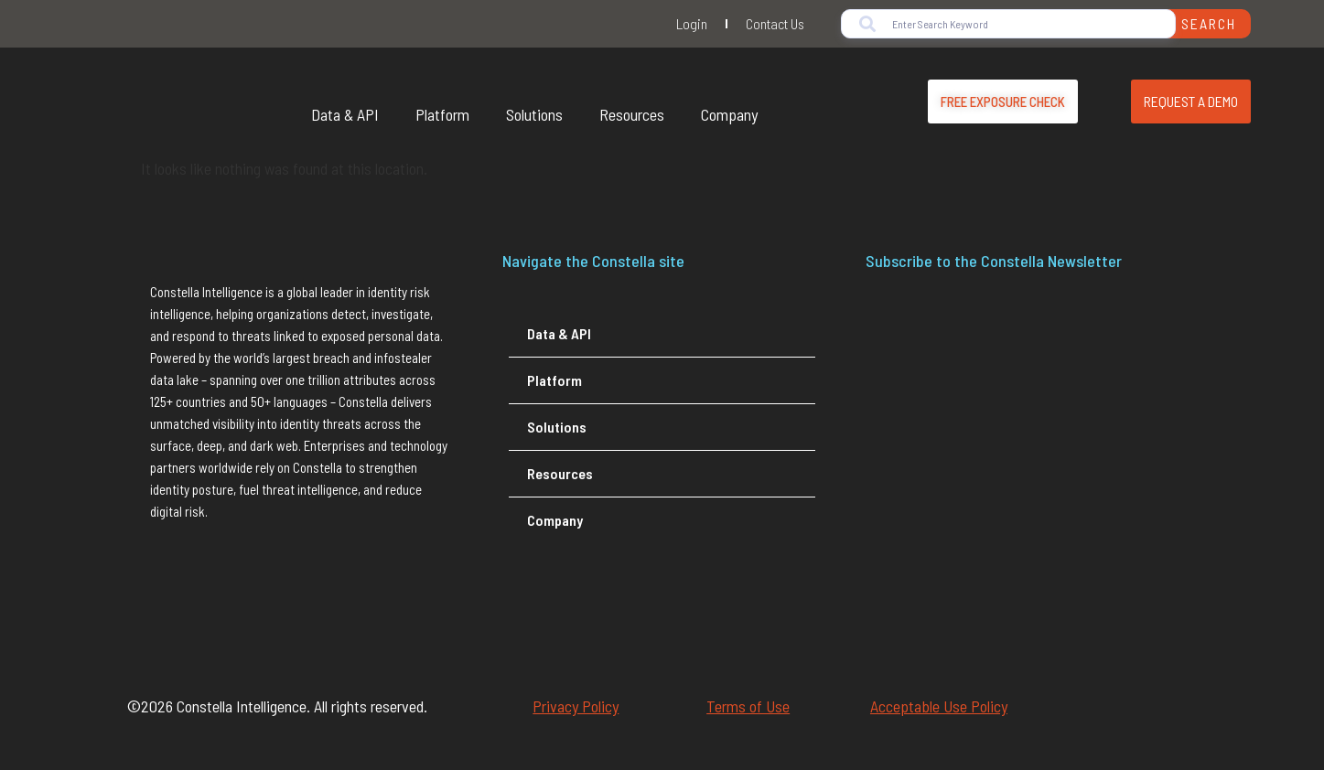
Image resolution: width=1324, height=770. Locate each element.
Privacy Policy (576, 706)
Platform (442, 114)
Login (691, 23)
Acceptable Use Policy (938, 706)
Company (729, 114)
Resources (631, 114)
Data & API (345, 114)
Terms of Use (748, 706)
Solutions (534, 114)
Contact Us (775, 23)
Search (1208, 23)
